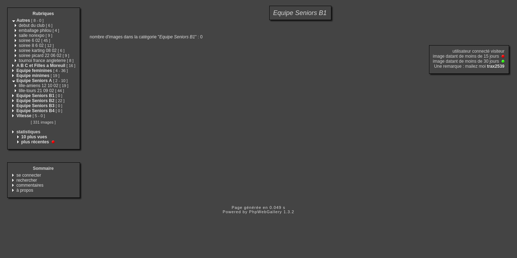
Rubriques (43, 13)
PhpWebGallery (265, 212)
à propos (25, 190)
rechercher (27, 180)
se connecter (29, 175)
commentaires (30, 185)
